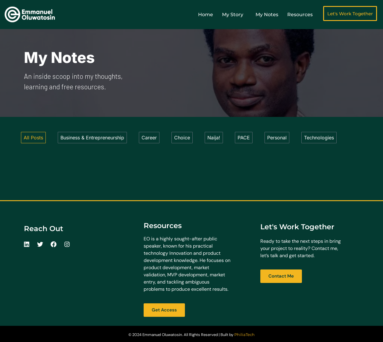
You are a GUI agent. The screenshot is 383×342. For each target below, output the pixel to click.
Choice (182, 138)
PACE (244, 138)
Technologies (319, 138)
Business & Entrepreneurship (92, 138)
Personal (277, 138)
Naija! (213, 138)
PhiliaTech (244, 334)
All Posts (33, 138)
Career (149, 138)
